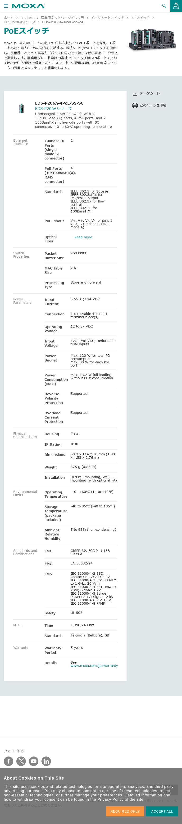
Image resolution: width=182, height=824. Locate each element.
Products (27, 17)
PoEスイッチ (140, 17)
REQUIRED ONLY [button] (125, 811)
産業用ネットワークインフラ (62, 17)
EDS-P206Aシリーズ (20, 22)
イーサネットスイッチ (107, 17)
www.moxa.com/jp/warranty (94, 665)
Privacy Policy (110, 799)
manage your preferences (98, 795)
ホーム (9, 17)
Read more (83, 237)
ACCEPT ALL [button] (162, 811)
